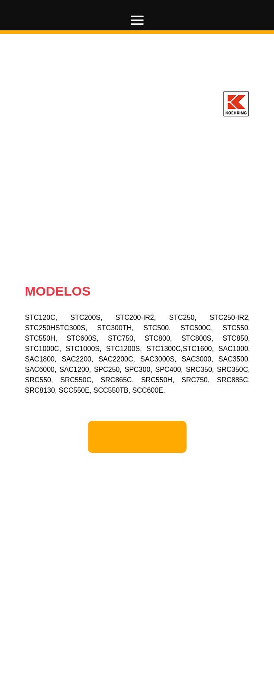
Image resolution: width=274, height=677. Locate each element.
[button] (137, 20)
